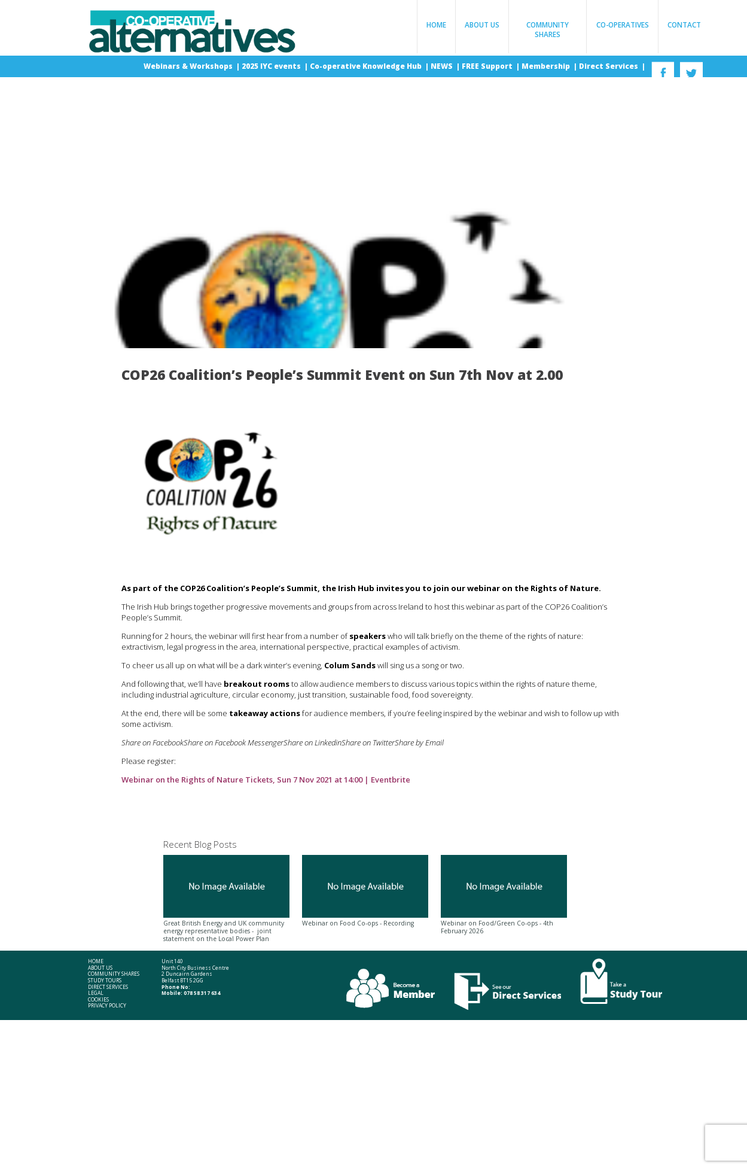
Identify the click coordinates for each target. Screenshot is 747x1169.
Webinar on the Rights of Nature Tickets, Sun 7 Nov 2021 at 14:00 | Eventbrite (265, 779)
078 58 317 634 (202, 993)
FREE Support (488, 66)
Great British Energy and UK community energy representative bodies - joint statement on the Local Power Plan (226, 899)
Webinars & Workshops (189, 66)
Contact (684, 24)
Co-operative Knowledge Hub (366, 66)
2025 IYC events (272, 66)
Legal (95, 993)
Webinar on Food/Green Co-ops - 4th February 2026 (504, 895)
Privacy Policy (107, 1006)
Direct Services (609, 66)
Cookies (98, 1000)
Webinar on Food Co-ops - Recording (365, 891)
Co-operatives (622, 24)
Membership (547, 66)
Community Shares (547, 29)
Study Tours (104, 981)
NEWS (442, 66)
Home (436, 24)
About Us (482, 24)
